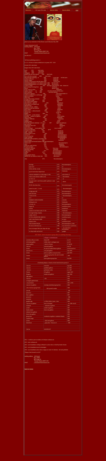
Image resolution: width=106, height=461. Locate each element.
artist (45, 10)
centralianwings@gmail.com (41, 53)
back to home (29, 369)
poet (39, 10)
